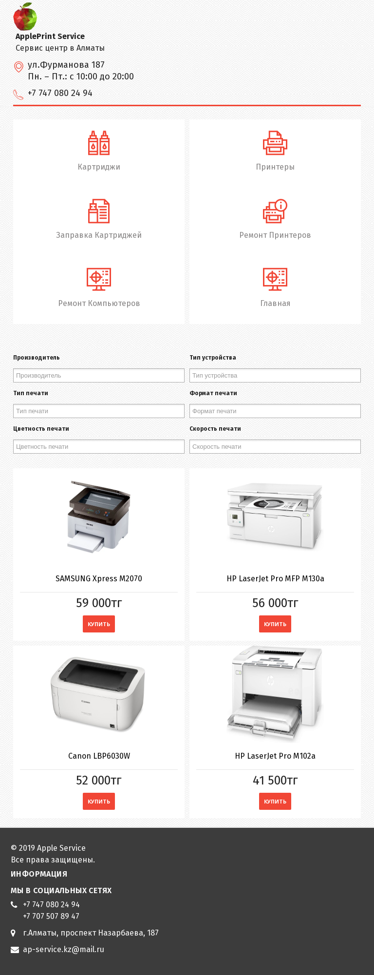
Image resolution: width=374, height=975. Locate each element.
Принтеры (275, 150)
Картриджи (99, 150)
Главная (275, 286)
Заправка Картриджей (99, 218)
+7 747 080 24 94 (51, 904)
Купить (99, 624)
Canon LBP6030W (99, 756)
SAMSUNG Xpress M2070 (99, 578)
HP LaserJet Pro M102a (275, 756)
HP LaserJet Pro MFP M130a (275, 578)
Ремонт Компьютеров (99, 286)
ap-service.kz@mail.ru (63, 949)
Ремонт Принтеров (275, 218)
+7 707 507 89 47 (51, 916)
